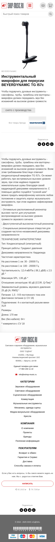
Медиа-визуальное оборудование (27, 412)
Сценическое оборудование (27, 395)
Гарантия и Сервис (27, 457)
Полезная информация (27, 441)
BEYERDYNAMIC (8, 71)
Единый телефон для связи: (26, 367)
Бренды (27, 436)
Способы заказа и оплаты (27, 465)
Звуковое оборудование (27, 386)
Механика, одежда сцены (27, 407)
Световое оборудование (27, 391)
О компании (27, 428)
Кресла (27, 416)
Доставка (27, 461)
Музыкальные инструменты (27, 403)
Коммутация (27, 399)
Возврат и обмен (27, 453)
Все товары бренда (17, 123)
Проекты (27, 432)
